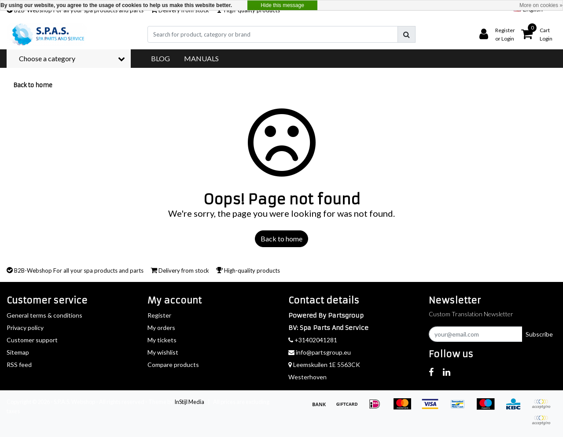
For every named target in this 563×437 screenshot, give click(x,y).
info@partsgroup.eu (319, 352)
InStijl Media (189, 401)
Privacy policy (25, 327)
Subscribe (539, 334)
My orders (161, 327)
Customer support (32, 340)
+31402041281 (312, 340)
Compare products (173, 364)
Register (159, 315)
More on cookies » (541, 5)
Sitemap (18, 352)
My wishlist (162, 352)
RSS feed (19, 364)
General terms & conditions (44, 315)
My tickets (162, 340)
